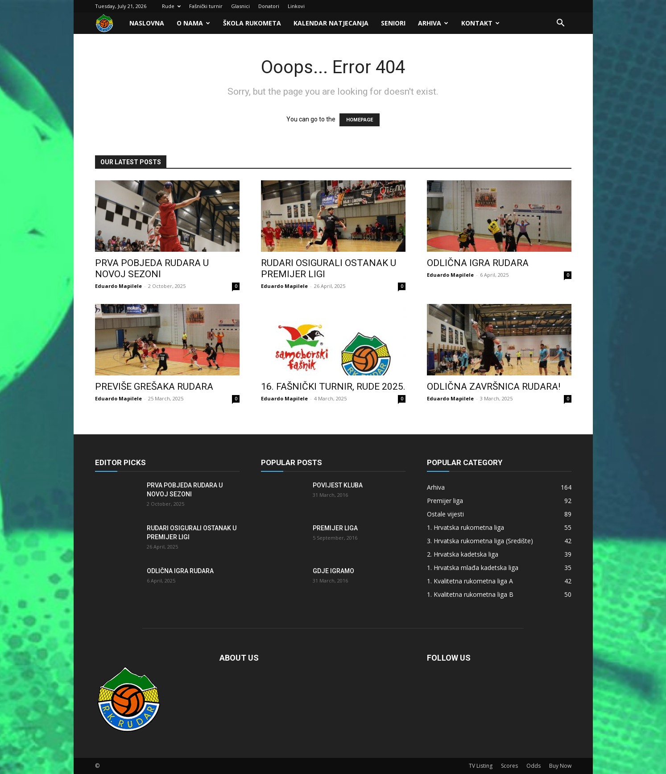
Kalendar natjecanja (331, 23)
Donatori (268, 6)
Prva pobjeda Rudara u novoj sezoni (152, 268)
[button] (560, 24)
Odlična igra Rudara (478, 263)
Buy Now (560, 766)
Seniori (393, 23)
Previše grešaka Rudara (154, 386)
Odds (533, 766)
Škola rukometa (252, 23)
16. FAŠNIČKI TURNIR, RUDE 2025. (333, 386)
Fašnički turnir (206, 6)
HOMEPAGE (359, 120)
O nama (193, 23)
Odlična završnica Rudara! (493, 386)
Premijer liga (335, 528)
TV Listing (480, 766)
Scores (509, 766)
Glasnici (240, 6)
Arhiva (433, 23)
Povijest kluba (338, 485)
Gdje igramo (333, 570)
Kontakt (480, 23)
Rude (171, 6)
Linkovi (296, 6)
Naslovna (146, 23)
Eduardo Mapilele (118, 286)
